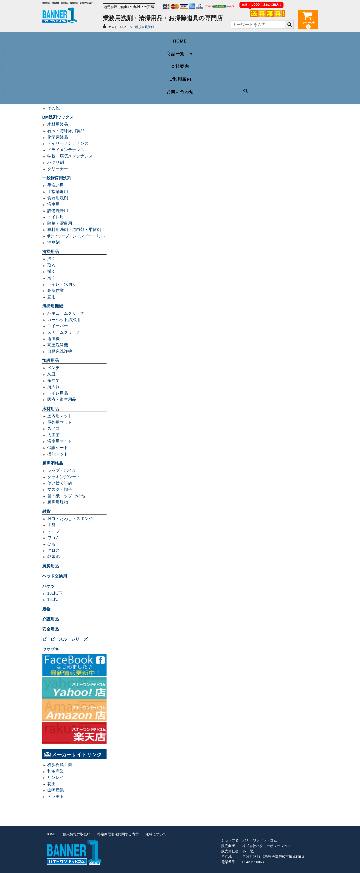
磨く (51, 278)
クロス (53, 550)
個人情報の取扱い (76, 834)
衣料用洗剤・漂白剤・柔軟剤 (74, 229)
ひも (51, 544)
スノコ (53, 428)
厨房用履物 (57, 502)
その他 (53, 108)
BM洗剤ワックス (57, 117)
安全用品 (50, 629)
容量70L (54, 76)
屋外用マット (59, 422)
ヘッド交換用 (54, 576)
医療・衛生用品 (61, 399)
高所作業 (55, 290)
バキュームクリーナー (68, 313)
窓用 (51, 297)
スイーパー (57, 326)
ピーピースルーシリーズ (65, 639)
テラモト (55, 796)
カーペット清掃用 (63, 319)
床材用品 (50, 409)
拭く (51, 271)
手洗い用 (55, 185)
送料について (156, 834)
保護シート (57, 447)
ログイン (126, 27)
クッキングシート (63, 477)
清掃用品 (50, 251)
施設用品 (50, 360)
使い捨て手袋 (59, 483)
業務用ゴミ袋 (54, 62)
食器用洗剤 (57, 198)
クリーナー (57, 169)
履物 (46, 609)
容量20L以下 (58, 89)
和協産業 (55, 771)
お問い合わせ (290, 38)
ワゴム (53, 537)
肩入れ (53, 386)
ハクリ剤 (55, 162)
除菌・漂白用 (59, 223)
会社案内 (180, 38)
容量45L (54, 70)
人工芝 (53, 435)
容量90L (54, 82)
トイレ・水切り (61, 284)
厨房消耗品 (52, 463)
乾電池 (53, 556)
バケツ (48, 586)
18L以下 (54, 593)
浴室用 (53, 204)
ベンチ (53, 367)
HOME (70, 38)
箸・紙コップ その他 (66, 496)
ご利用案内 (235, 38)
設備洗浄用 (57, 210)
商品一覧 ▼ (124, 38)
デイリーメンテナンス (68, 143)
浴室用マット (59, 441)
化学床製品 (57, 137)
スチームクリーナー (65, 332)
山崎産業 (55, 790)
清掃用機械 (52, 306)
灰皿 (51, 374)
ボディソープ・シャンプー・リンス (76, 236)
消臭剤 (53, 242)
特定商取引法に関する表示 (118, 834)
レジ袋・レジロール (65, 101)
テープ (53, 531)
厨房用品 (50, 566)
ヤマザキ (50, 649)
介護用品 (50, 619)
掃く (51, 258)
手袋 (51, 525)
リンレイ (55, 777)
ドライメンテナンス (65, 150)
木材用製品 (57, 124)
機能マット (57, 454)
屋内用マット (59, 416)
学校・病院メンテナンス (70, 156)
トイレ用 (55, 217)
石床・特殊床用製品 (65, 130)
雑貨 (46, 511)
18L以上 (54, 599)
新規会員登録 (144, 27)
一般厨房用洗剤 (56, 178)
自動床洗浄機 (59, 351)
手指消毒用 (57, 191)
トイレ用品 (57, 393)
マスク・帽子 (59, 489)
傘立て (53, 380)
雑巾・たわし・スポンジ (70, 518)
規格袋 (53, 95)
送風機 (53, 338)
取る (51, 265)
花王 (51, 784)
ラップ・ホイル (61, 470)
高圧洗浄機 (57, 345)
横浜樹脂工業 (59, 764)
